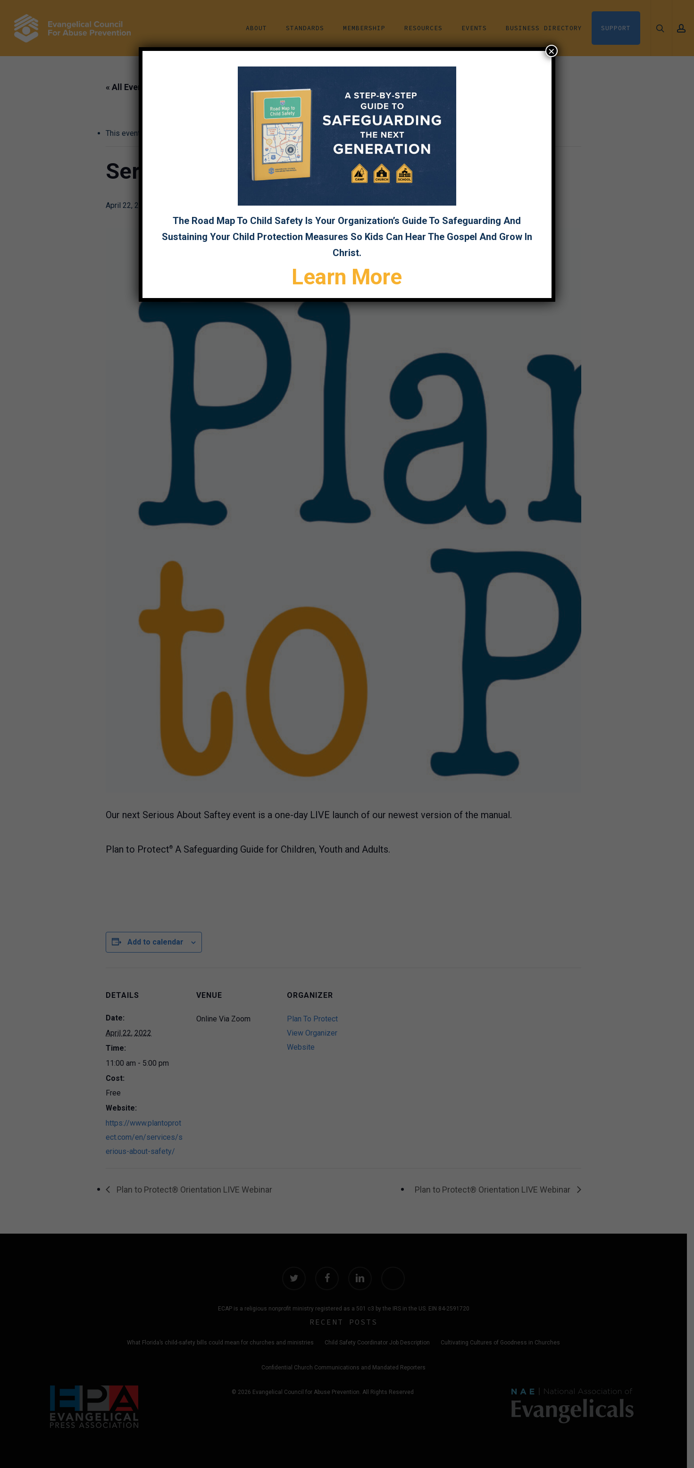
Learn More (347, 277)
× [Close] (551, 51)
